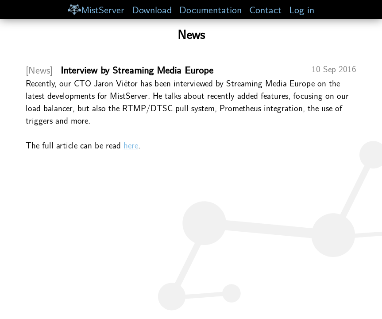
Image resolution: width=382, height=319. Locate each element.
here (130, 145)
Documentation (210, 9)
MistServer (96, 9)
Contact (265, 9)
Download (152, 9)
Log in (301, 9)
